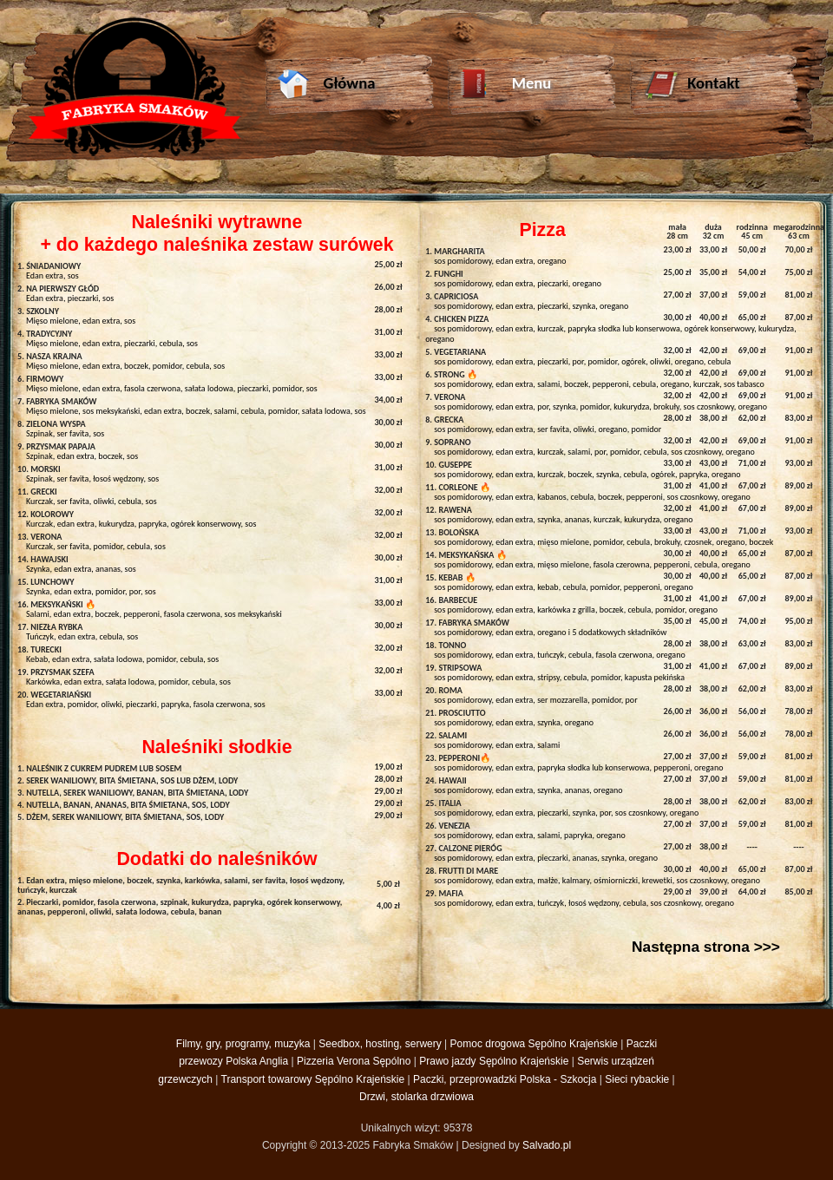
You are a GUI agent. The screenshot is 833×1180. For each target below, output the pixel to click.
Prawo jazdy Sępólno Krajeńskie (493, 1061)
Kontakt (691, 85)
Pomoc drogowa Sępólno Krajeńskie (534, 1044)
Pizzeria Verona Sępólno (353, 1061)
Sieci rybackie (637, 1079)
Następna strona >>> (706, 946)
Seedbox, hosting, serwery (379, 1044)
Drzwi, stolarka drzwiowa (416, 1097)
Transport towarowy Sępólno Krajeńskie (313, 1079)
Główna (326, 85)
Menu (505, 85)
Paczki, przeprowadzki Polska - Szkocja (504, 1079)
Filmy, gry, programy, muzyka (243, 1044)
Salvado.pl (546, 1145)
